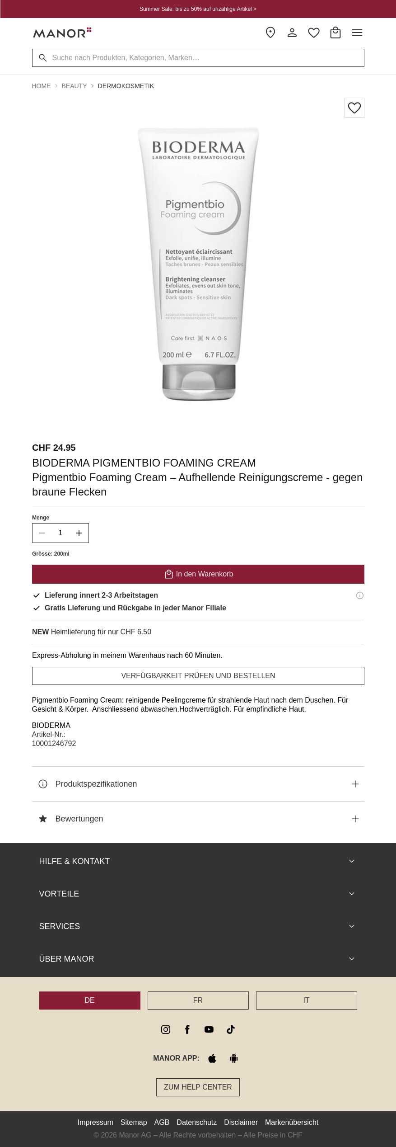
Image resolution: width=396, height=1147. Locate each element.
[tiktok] (231, 1029)
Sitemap (134, 1122)
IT (306, 1000)
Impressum (95, 1122)
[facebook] (187, 1029)
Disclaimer (241, 1122)
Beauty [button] (74, 86)
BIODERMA (51, 725)
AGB (162, 1122)
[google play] (234, 1058)
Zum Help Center (198, 1087)
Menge (40, 517)
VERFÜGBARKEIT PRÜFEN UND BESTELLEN (198, 676)
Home (41, 86)
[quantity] (60, 533)
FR (198, 1000)
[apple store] (212, 1058)
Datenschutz (197, 1122)
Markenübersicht (291, 1122)
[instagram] (166, 1029)
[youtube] (209, 1029)
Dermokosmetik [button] (126, 86)
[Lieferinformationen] (359, 595)
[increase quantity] (79, 533)
